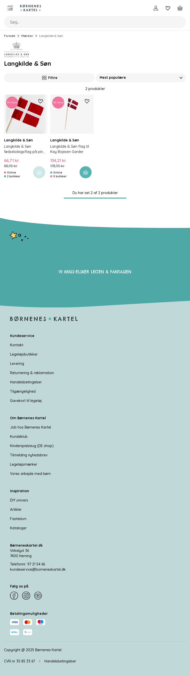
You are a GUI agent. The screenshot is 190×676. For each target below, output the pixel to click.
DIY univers (19, 500)
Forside (9, 36)
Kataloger (18, 528)
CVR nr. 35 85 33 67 (19, 661)
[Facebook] (14, 596)
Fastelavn (18, 519)
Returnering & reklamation (32, 373)
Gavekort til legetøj (26, 400)
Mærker (27, 36)
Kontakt (16, 345)
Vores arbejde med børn (30, 473)
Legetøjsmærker (23, 464)
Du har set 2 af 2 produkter (95, 193)
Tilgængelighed (23, 391)
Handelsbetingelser (26, 382)
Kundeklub (19, 436)
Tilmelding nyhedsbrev (29, 455)
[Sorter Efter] (141, 77)
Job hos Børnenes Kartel (30, 427)
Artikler (16, 509)
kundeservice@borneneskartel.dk (38, 569)
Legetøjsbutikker (24, 354)
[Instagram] (26, 596)
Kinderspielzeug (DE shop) (32, 446)
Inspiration (19, 491)
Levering (17, 363)
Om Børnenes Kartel (28, 418)
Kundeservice (22, 335)
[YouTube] (38, 596)
